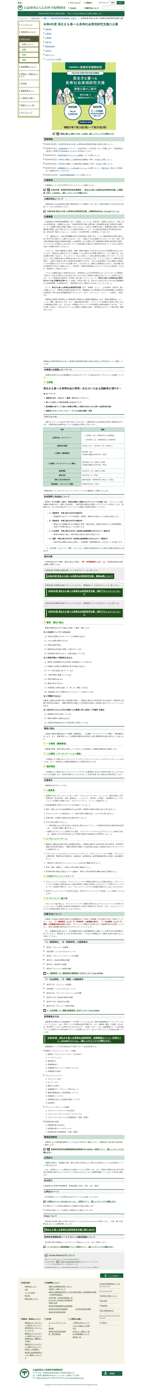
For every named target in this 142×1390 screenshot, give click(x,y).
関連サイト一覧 (27, 105)
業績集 (51, 1328)
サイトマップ (75, 3)
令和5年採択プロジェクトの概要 (70, 155)
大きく (120, 3)
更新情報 (48, 29)
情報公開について (31, 1299)
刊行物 (24, 83)
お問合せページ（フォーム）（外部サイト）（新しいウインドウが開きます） (82, 1202)
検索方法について (92, 8)
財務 (24, 55)
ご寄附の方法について (81, 1323)
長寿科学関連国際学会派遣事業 (61, 1306)
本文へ (20, 3)
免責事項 (104, 1306)
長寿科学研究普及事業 (57, 1312)
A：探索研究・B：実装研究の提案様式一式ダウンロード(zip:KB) (75, 973)
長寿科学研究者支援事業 (58, 1309)
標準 (113, 3)
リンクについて (106, 1291)
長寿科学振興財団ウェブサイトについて (110, 1285)
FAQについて (50, 55)
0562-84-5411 (42, 1378)
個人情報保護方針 (107, 1311)
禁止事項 (104, 1301)
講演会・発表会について (29, 75)
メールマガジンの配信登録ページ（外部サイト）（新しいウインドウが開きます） (80, 1247)
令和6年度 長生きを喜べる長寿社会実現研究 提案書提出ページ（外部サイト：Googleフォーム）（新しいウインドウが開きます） (84, 1039)
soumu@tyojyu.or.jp (76, 1378)
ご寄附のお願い (27, 98)
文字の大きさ (103, 3)
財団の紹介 (25, 39)
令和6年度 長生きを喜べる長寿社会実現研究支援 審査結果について (80, 576)
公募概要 (48, 38)
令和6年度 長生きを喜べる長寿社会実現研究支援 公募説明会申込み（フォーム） (83, 211)
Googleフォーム (68, 151)
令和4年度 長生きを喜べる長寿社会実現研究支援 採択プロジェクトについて (84, 613)
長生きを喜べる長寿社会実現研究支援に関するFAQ (70, 1230)
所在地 (27, 1296)
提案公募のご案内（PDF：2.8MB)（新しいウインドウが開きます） (87, 134)
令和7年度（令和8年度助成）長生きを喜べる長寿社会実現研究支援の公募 (61, 1300)
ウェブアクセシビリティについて (110, 1317)
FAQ (98, 160)
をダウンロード (60, 1255)
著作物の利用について (109, 1296)
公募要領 (48, 34)
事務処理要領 (50, 46)
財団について (27, 44)
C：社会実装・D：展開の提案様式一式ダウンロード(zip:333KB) (73, 1011)
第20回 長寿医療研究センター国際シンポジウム (33, 1355)
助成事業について (28, 67)
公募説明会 (63, 148)
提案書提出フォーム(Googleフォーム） (73, 168)
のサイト (71, 1262)
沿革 (26, 1290)
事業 (24, 60)
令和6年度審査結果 (67, 175)
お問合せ (88, 3)
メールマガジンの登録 (53, 59)
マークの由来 (30, 1293)
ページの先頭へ (113, 1276)
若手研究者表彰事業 (83, 1309)
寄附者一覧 (77, 1337)
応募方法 (48, 42)
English (73, 8)
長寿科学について (28, 32)
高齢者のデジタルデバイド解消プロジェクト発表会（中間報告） (33, 1346)
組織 (24, 50)
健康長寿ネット (27, 91)
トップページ (26, 25)
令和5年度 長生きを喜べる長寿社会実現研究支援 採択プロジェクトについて (84, 592)
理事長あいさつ (31, 1286)
